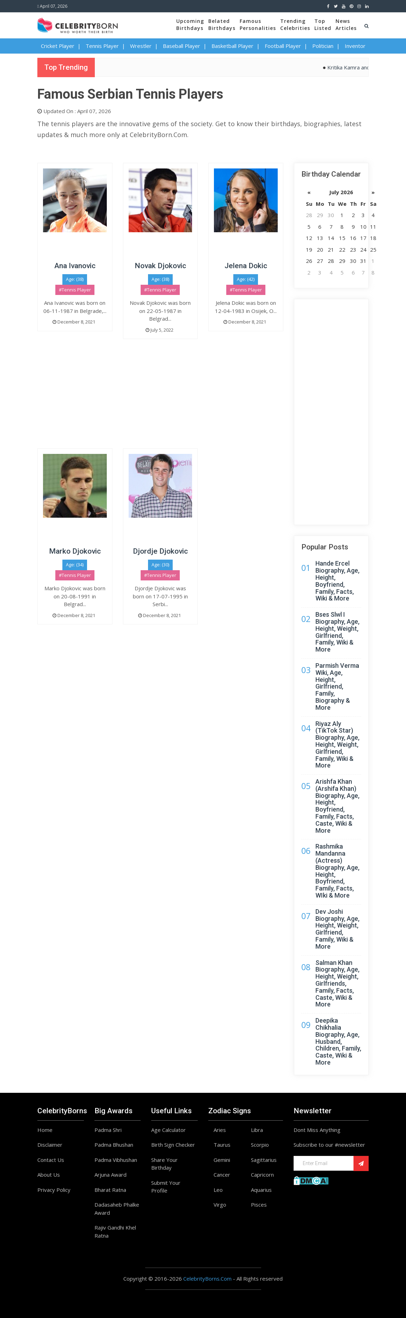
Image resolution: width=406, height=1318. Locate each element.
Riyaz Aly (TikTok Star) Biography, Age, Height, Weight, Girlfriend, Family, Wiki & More (337, 744)
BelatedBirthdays (221, 24)
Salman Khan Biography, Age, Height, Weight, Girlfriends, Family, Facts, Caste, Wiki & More (337, 983)
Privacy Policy (53, 1189)
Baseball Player (181, 45)
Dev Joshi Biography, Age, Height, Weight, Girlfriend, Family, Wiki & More (337, 929)
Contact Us (50, 1159)
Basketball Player (232, 45)
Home (45, 1129)
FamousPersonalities (258, 24)
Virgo (220, 1204)
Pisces (259, 1204)
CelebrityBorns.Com (207, 1278)
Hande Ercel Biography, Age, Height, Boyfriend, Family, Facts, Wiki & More (337, 581)
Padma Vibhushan (115, 1159)
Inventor (355, 45)
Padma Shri (108, 1129)
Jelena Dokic (245, 265)
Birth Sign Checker (173, 1144)
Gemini (222, 1159)
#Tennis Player (75, 290)
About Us (48, 1174)
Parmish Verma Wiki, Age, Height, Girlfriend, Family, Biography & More (337, 686)
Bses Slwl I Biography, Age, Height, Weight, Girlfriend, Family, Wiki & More (337, 632)
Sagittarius (264, 1159)
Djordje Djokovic (160, 551)
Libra (257, 1129)
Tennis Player (102, 45)
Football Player (283, 45)
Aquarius (261, 1189)
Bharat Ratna (110, 1189)
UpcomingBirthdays (190, 24)
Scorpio (260, 1144)
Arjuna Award (110, 1174)
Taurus (222, 1144)
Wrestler (141, 45)
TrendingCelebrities (295, 24)
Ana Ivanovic (75, 265)
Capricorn (262, 1174)
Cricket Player (57, 45)
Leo (218, 1189)
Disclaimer (49, 1144)
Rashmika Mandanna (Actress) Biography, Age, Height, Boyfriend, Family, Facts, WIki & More (337, 871)
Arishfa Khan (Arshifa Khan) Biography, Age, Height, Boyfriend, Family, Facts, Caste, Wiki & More (337, 806)
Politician (322, 45)
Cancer (222, 1174)
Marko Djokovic (75, 551)
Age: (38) (75, 279)
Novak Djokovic (160, 265)
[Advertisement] (160, 399)
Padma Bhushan (113, 1144)
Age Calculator (168, 1129)
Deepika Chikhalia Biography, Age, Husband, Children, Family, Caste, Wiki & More (338, 1041)
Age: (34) (75, 564)
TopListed (322, 24)
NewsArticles (346, 24)
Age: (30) (160, 564)
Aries (220, 1129)
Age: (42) (245, 279)
